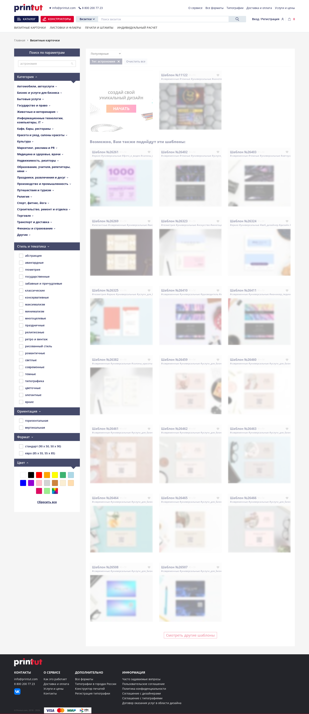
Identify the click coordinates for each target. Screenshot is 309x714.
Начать (121, 108)
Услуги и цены (54, 689)
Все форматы (84, 679)
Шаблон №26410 (174, 290)
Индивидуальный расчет (137, 27)
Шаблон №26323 (174, 221)
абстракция (30, 256)
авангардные (31, 263)
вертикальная (32, 428)
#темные (185, 79)
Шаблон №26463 (243, 429)
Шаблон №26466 (243, 498)
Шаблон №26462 (174, 429)
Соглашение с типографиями (142, 698)
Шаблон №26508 (105, 567)
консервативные (34, 297)
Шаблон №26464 (105, 498)
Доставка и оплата (56, 684)
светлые (28, 360)
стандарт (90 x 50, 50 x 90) (40, 446)
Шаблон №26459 (174, 360)
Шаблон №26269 (105, 221)
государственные (34, 277)
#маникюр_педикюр (281, 294)
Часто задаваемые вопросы (141, 679)
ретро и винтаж (33, 339)
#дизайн (284, 225)
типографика (31, 381)
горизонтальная (33, 421)
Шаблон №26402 (174, 152)
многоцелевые (32, 318)
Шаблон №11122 (174, 75)
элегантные (30, 395)
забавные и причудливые (40, 284)
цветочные (30, 388)
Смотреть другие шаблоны (190, 635)
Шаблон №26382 (105, 360)
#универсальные (201, 79)
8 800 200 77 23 (24, 684)
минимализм (31, 311)
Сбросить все (47, 502)
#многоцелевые (220, 225)
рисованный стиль (35, 346)
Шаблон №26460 (243, 360)
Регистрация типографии (92, 693)
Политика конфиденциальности (144, 689)
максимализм (32, 304)
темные (27, 374)
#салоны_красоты (151, 155)
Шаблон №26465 (174, 498)
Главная (19, 40)
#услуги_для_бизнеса (149, 294)
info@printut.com (26, 679)
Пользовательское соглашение (143, 684)
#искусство (203, 225)
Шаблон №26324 (243, 221)
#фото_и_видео (131, 155)
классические (32, 291)
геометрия (29, 270)
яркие (26, 402)
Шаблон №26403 (243, 152)
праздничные (32, 325)
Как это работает (55, 679)
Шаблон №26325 (105, 290)
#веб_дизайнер (269, 225)
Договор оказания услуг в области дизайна (151, 703)
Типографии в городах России (95, 684)
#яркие (96, 155)
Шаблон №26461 (105, 429)
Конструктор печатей (90, 689)
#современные (170, 79)
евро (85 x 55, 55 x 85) (37, 453)
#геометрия (168, 225)
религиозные (31, 332)
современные (31, 367)
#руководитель (209, 294)
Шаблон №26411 (243, 290)
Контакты (50, 693)
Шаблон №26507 (174, 567)
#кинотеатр (219, 79)
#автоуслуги (288, 155)
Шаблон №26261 (105, 152)
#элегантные (100, 225)
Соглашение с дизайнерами (141, 693)
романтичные (32, 353)
